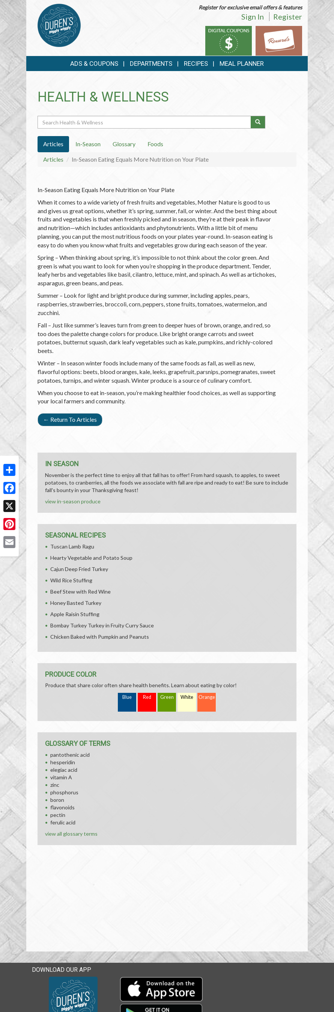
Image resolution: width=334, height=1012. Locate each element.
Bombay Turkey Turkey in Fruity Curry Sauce (102, 625)
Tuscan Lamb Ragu (72, 546)
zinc (54, 785)
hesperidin (62, 762)
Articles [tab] (53, 143)
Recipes (196, 63)
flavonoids (62, 807)
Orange (207, 697)
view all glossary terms (71, 833)
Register (287, 16)
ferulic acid (62, 822)
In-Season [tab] (88, 143)
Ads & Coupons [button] (94, 63)
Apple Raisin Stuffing (74, 614)
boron (57, 800)
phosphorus (64, 792)
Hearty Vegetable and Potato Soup (91, 557)
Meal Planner (242, 63)
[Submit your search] (258, 122)
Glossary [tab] (124, 143)
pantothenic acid (70, 754)
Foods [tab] (155, 143)
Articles (53, 159)
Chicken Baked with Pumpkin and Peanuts (99, 636)
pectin (57, 815)
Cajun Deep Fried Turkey (79, 569)
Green (167, 697)
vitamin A (61, 777)
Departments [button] (151, 63)
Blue (127, 697)
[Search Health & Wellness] (145, 122)
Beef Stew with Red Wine (80, 591)
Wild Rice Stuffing (71, 580)
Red (147, 697)
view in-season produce (73, 501)
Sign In (252, 16)
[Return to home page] (59, 24)
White (187, 697)
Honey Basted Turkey (75, 603)
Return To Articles (70, 419)
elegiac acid (63, 770)
